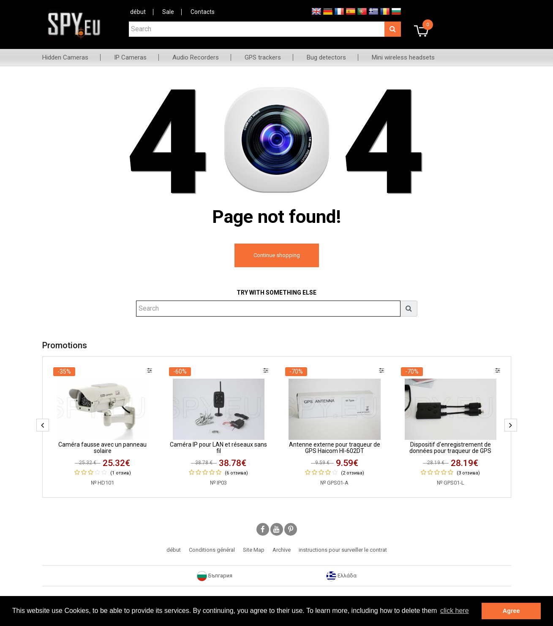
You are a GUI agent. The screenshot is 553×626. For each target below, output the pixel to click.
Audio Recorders (195, 57)
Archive (281, 550)
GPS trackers (263, 57)
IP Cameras (130, 57)
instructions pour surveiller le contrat (343, 550)
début (138, 11)
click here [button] (454, 610)
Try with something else (276, 292)
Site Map (253, 550)
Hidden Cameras (65, 57)
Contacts (203, 11)
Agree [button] (511, 610)
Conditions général (212, 550)
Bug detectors (326, 57)
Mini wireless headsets (403, 57)
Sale (168, 11)
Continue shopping (276, 255)
